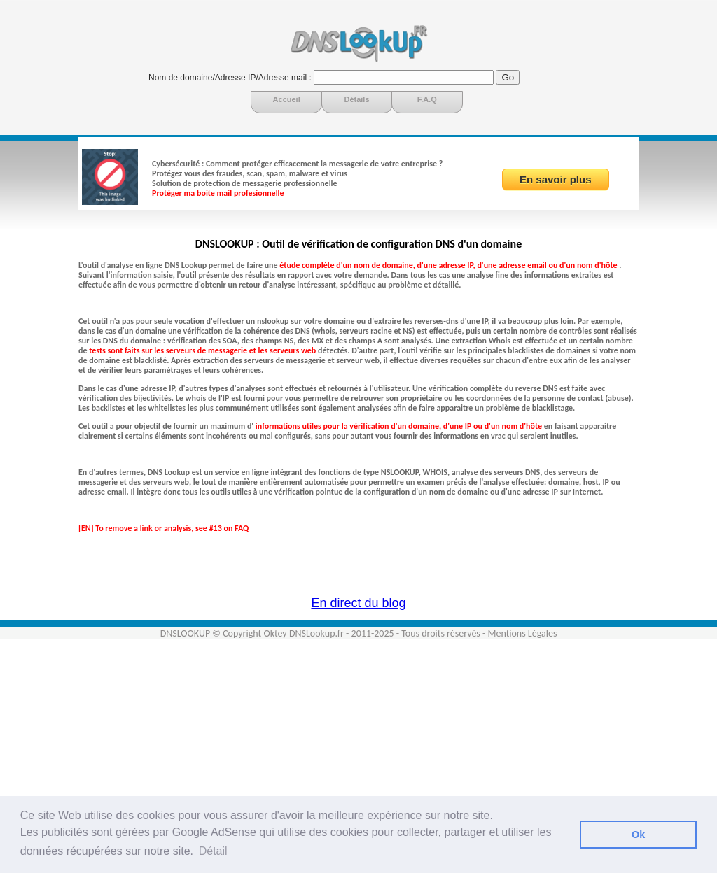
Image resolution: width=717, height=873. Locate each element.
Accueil (286, 99)
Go (507, 77)
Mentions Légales (522, 633)
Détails (356, 99)
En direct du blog (358, 603)
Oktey (274, 633)
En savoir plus (556, 179)
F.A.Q (427, 99)
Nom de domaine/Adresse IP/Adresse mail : (230, 78)
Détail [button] (213, 851)
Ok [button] (638, 834)
